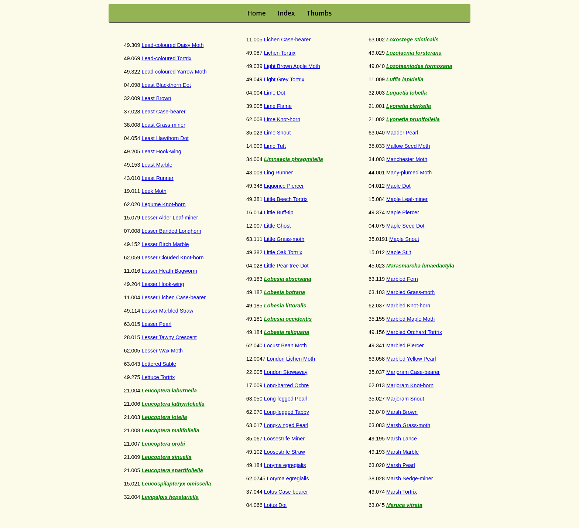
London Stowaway (286, 372)
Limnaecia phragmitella (293, 159)
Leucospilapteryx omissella (176, 484)
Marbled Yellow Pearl (411, 359)
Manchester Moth (406, 159)
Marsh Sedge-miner (409, 478)
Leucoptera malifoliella (170, 430)
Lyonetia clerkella (408, 106)
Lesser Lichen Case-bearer (173, 297)
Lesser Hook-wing (162, 284)
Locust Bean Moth (285, 345)
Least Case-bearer (163, 112)
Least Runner (157, 178)
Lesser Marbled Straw (167, 311)
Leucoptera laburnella (169, 391)
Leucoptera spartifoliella (172, 470)
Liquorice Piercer (284, 186)
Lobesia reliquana (286, 332)
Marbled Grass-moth (410, 292)
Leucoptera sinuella (166, 457)
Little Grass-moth (284, 239)
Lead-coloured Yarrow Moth (173, 72)
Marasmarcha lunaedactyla (420, 266)
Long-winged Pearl (286, 425)
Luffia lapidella (405, 79)
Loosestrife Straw (284, 452)
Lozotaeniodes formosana (419, 66)
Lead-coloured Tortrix (166, 58)
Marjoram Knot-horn (410, 385)
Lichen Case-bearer (287, 39)
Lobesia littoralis (285, 306)
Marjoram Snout (405, 399)
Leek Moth (153, 191)
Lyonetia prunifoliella (413, 119)
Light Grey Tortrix (284, 79)
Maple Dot (398, 186)
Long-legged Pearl (286, 399)
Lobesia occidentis (288, 319)
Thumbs (319, 13)
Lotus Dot (275, 505)
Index (286, 13)
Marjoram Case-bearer (413, 372)
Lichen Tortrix (279, 53)
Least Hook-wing (161, 151)
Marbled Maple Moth (410, 319)
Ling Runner (278, 173)
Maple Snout (404, 239)
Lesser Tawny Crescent (168, 337)
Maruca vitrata (404, 505)
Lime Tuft (275, 146)
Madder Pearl (402, 133)
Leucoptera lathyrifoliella (172, 404)
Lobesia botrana (284, 292)
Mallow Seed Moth (408, 146)
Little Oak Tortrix (283, 252)
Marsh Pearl (400, 465)
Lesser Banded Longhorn (171, 231)
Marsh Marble (402, 452)
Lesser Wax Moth (161, 351)
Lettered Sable (158, 364)
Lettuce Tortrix (158, 377)
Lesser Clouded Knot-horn (172, 257)
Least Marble (156, 165)
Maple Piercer (402, 212)
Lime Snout (277, 133)
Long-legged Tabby (286, 412)
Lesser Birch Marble (165, 244)
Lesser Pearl (156, 324)
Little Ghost (277, 226)
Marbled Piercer (405, 345)
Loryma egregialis (285, 465)
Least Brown (156, 98)
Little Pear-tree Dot (286, 266)
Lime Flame (278, 106)
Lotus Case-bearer (286, 492)
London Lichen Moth (291, 359)
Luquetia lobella (406, 93)
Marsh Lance (401, 439)
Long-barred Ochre (286, 385)
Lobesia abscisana (287, 279)
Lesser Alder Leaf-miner (169, 218)
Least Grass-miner (163, 125)
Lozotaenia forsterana (414, 53)
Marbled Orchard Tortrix (414, 332)
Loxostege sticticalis (412, 39)
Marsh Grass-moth (408, 425)
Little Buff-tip (279, 212)
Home (256, 13)
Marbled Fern (402, 279)
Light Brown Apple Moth (292, 66)
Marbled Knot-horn (408, 306)
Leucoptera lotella (164, 417)
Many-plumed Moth (409, 173)
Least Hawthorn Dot (164, 138)
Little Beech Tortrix (286, 199)
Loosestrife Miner (284, 439)
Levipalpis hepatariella (169, 497)
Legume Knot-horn (163, 204)
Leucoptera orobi (163, 444)
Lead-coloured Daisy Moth (172, 45)
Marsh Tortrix (401, 492)
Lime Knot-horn (282, 119)
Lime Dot (274, 93)
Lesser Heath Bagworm (169, 271)
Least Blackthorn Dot (166, 85)
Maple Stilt (398, 252)
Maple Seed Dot (405, 226)
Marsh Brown (402, 412)
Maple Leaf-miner (407, 199)
